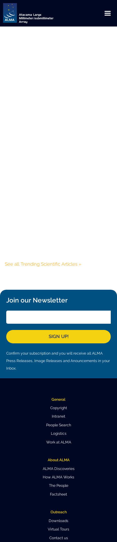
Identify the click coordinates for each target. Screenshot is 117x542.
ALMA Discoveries (59, 469)
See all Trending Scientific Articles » (43, 264)
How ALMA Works (58, 477)
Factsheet (58, 494)
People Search (58, 425)
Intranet (58, 416)
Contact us (58, 538)
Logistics (58, 433)
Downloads (58, 521)
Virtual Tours (58, 529)
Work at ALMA (58, 442)
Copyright (58, 408)
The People (58, 485)
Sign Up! (59, 336)
